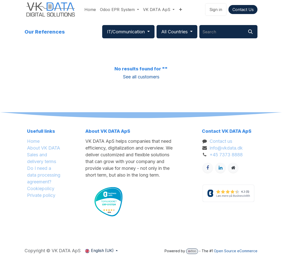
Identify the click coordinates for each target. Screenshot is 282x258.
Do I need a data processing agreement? (43, 175)
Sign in (215, 9)
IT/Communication (126, 31)
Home (33, 141)
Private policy (41, 195)
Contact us (221, 141)
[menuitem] (90, 10)
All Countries (174, 31)
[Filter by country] (177, 31)
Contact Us (243, 9)
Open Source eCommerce (235, 251)
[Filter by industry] (128, 31)
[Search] (250, 31)
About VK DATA (43, 148)
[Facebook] (208, 168)
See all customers (141, 76)
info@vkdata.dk (226, 148)
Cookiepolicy (40, 188)
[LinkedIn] (220, 168)
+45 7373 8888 (226, 154)
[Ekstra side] (233, 168)
